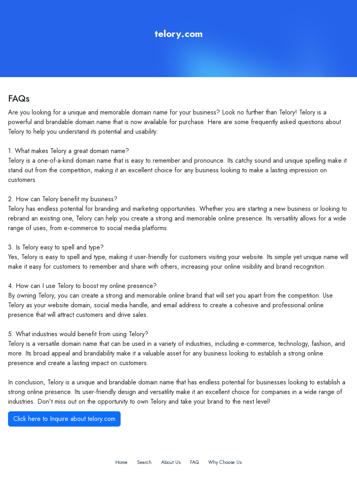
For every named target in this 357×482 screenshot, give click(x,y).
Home (121, 462)
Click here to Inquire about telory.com (64, 418)
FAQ (194, 462)
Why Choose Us (225, 462)
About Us (171, 462)
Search (144, 462)
